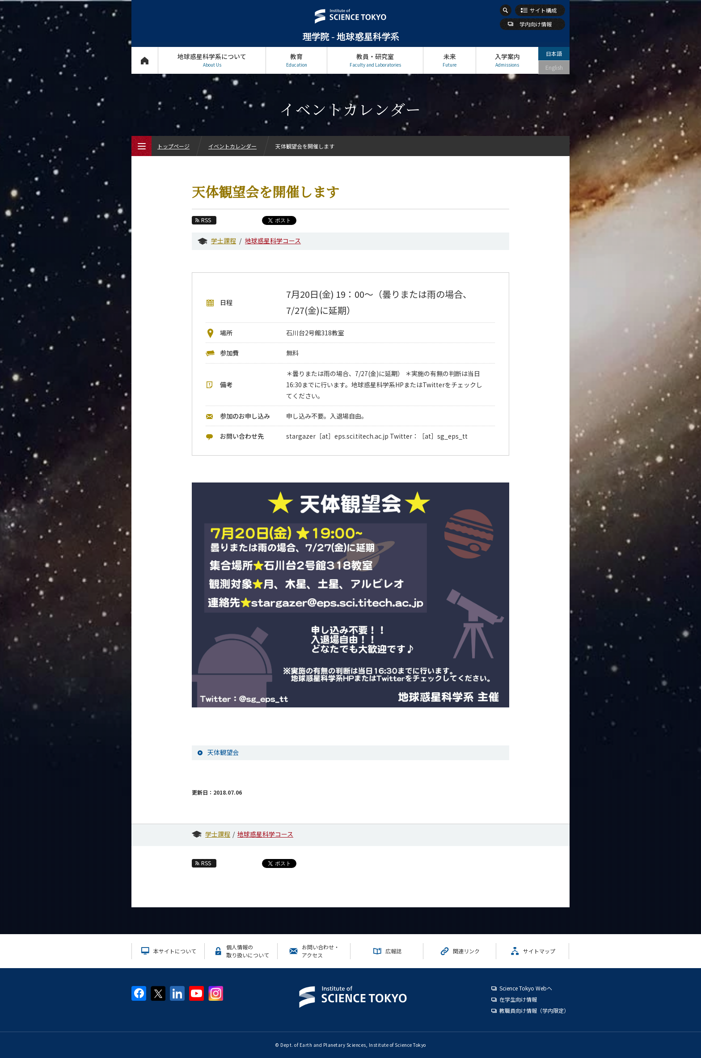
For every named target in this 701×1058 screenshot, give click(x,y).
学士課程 (223, 240)
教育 (296, 60)
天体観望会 (223, 752)
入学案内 (507, 60)
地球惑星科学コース (273, 240)
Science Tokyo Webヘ (525, 988)
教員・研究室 (375, 60)
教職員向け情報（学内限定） (534, 1010)
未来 (449, 60)
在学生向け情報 (518, 999)
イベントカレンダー (232, 146)
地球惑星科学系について (212, 60)
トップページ (144, 60)
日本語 (554, 53)
